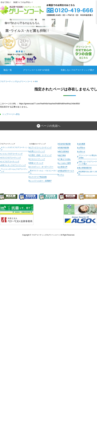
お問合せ (81, 148)
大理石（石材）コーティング (41, 155)
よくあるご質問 (65, 163)
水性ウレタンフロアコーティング (13, 165)
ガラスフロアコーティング (11, 158)
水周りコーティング (37, 151)
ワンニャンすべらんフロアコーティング (14, 170)
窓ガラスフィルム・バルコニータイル (43, 172)
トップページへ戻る (11, 114)
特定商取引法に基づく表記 (87, 173)
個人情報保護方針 (85, 168)
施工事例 (62, 155)
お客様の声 (63, 167)
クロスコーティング (37, 159)
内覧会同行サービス (66, 171)
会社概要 (81, 144)
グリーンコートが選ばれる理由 (87, 156)
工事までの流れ (65, 159)
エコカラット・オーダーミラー (41, 167)
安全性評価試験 (65, 144)
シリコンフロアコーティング (12, 154)
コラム (61, 175)
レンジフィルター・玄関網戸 (41, 181)
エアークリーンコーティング (41, 147)
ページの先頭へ (50, 125)
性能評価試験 (64, 148)
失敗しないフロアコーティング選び (77, 70)
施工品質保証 (64, 151)
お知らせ (81, 151)
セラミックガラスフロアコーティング (14, 148)
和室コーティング (36, 163)
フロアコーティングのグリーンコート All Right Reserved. (53, 235)
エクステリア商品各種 (38, 177)
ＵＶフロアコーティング (10, 161)
